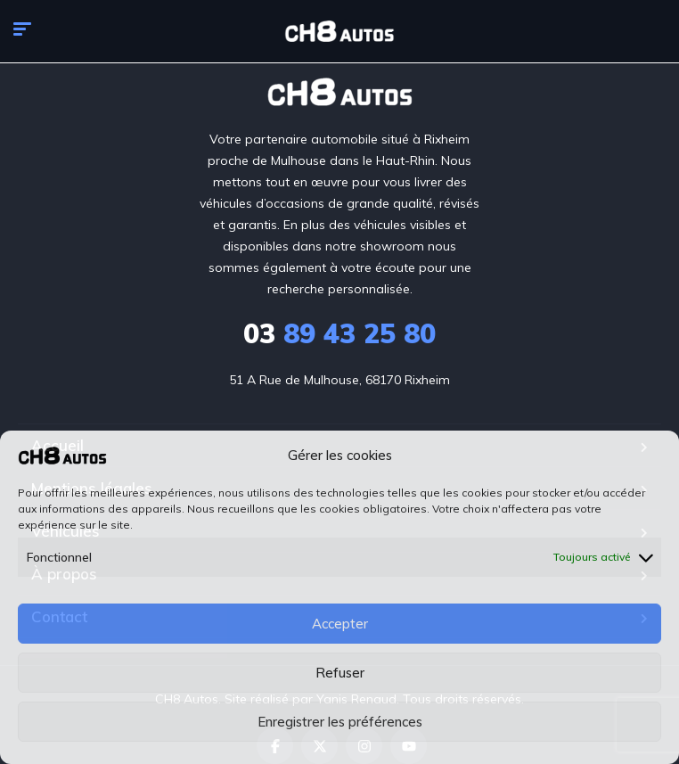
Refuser (339, 672)
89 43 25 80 (339, 333)
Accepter (340, 623)
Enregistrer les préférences (340, 721)
